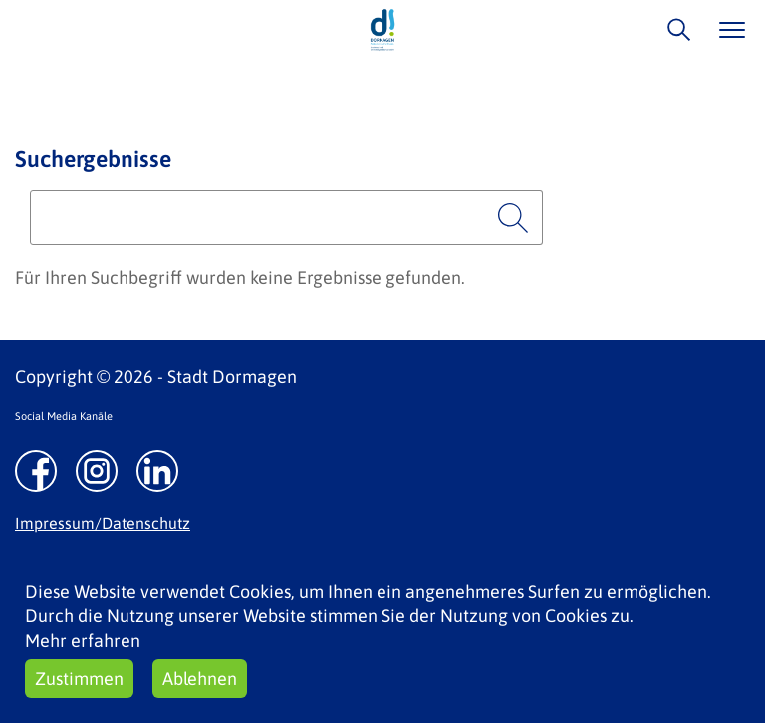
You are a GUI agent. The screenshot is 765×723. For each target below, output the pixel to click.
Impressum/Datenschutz (102, 523)
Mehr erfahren (82, 640)
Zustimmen (79, 678)
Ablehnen (199, 678)
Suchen (513, 217)
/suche (673, 29)
